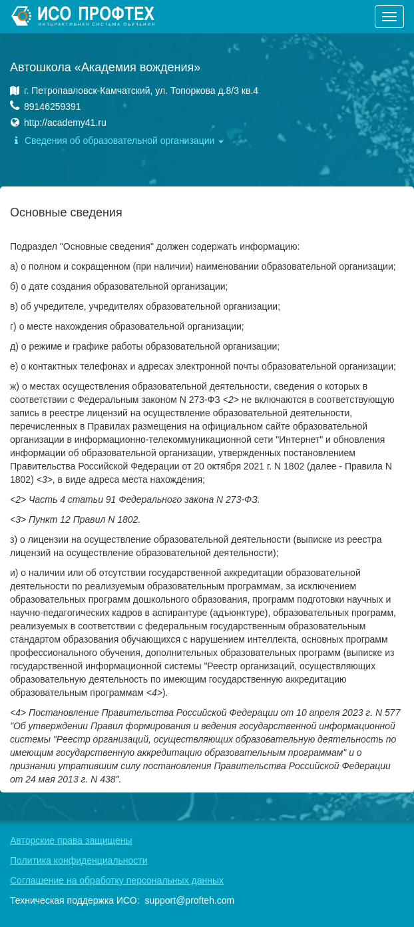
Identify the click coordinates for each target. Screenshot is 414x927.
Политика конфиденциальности (79, 860)
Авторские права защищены (71, 840)
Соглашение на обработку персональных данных (117, 880)
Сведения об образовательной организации (117, 140)
